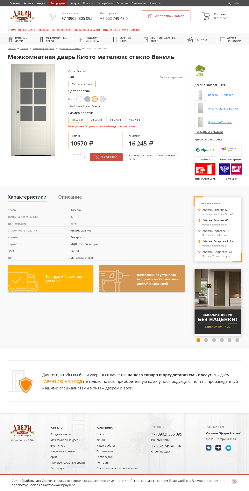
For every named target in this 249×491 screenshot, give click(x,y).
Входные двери (17, 39)
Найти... (234, 3)
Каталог (28, 3)
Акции (41, 3)
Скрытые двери (122, 39)
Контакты (155, 3)
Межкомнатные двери (53, 39)
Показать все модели (209, 131)
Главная (12, 48)
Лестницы (197, 39)
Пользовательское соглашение (117, 468)
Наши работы (105, 3)
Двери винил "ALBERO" (70, 48)
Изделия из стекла (88, 39)
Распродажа (58, 3)
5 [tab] (222, 340)
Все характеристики (171, 77)
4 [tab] (214, 340)
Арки (53, 457)
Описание (70, 197)
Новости (88, 3)
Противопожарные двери (159, 39)
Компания (105, 427)
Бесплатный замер (166, 16)
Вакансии (122, 3)
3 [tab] (206, 340)
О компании (139, 3)
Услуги (75, 3)
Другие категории (230, 39)
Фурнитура (57, 445)
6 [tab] (229, 340)
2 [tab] (198, 340)
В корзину (106, 157)
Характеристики (27, 197)
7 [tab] (237, 340)
